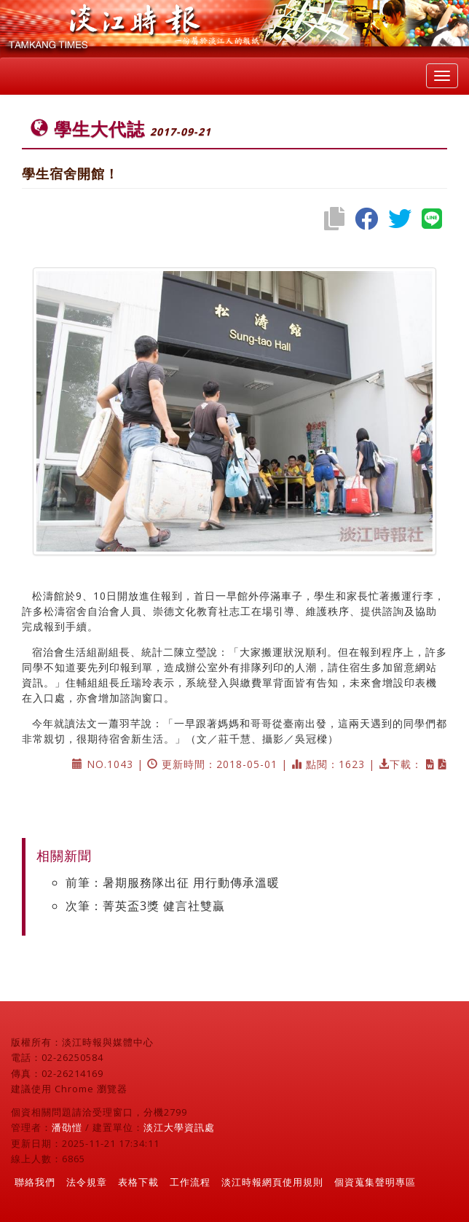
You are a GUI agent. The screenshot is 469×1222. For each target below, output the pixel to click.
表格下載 (138, 1181)
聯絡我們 (35, 1181)
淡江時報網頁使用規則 (272, 1181)
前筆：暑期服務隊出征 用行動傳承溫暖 (173, 882)
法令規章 (86, 1181)
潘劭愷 (67, 1127)
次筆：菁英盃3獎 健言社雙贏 (145, 906)
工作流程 (190, 1181)
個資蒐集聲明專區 (375, 1181)
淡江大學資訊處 (179, 1127)
